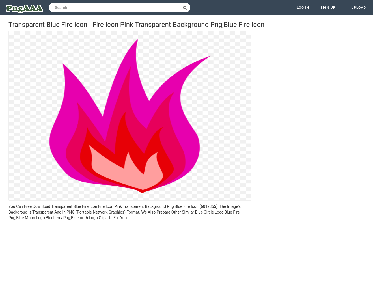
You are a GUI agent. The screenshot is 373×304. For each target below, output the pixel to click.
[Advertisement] (129, 263)
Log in (303, 8)
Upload (358, 8)
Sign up (327, 8)
